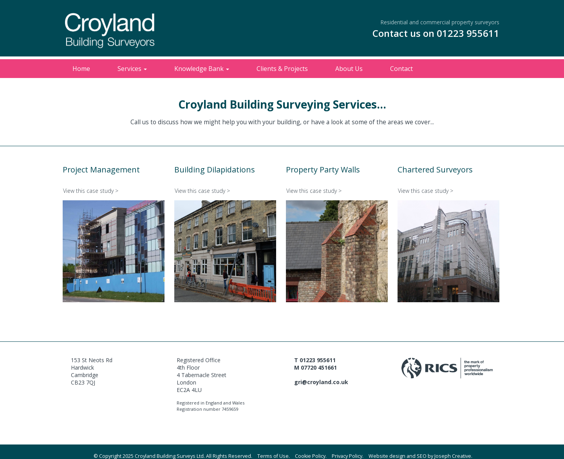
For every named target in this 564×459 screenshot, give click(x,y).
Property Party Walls (323, 169)
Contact (401, 68)
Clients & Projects (282, 68)
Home (81, 68)
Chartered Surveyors (435, 169)
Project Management (101, 169)
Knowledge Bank (201, 68)
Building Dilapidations (214, 169)
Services (132, 68)
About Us (349, 68)
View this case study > (90, 190)
